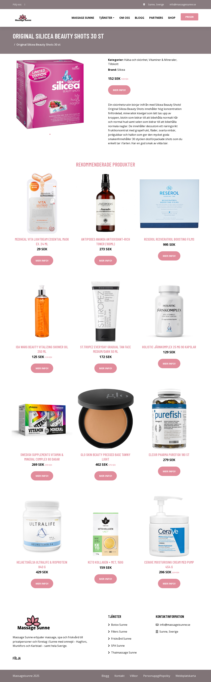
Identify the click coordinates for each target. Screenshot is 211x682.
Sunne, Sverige (155, 4)
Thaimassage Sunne (124, 652)
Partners (156, 18)
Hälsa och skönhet (135, 60)
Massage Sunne (83, 18)
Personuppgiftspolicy (156, 676)
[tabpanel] (50, 93)
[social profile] (25, 4)
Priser (189, 16)
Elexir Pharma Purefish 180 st (169, 454)
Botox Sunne (119, 625)
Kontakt (119, 676)
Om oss (124, 18)
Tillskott (113, 64)
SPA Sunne (118, 645)
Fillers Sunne (119, 631)
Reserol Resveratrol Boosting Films (169, 239)
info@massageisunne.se (183, 4)
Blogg (139, 18)
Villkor (134, 676)
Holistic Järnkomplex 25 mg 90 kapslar (169, 347)
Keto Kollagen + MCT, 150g (105, 562)
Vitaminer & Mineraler (163, 60)
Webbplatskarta (186, 676)
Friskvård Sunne (121, 638)
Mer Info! (119, 90)
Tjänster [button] (105, 18)
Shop (171, 18)
